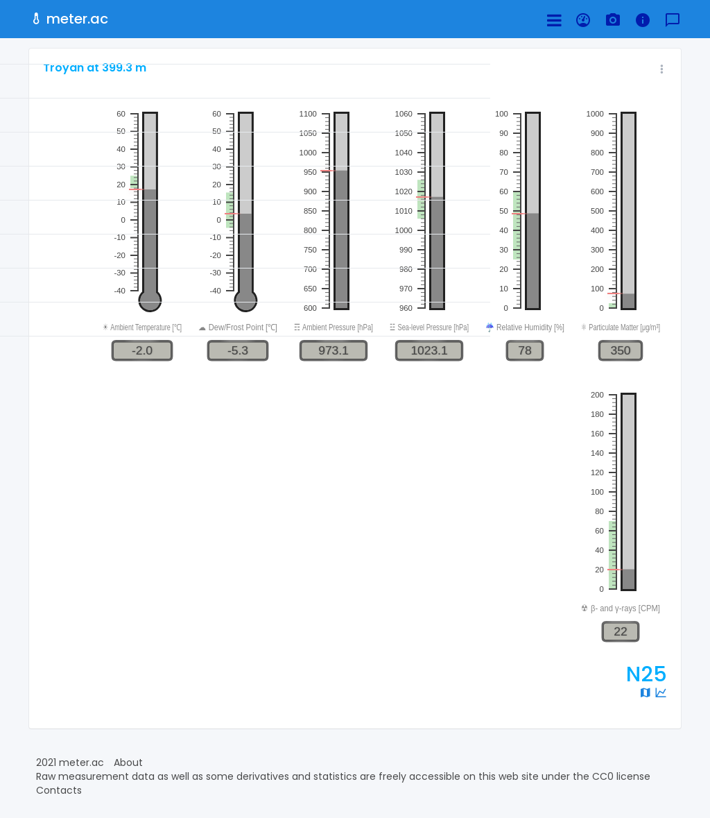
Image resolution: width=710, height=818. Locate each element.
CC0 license (621, 776)
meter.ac (68, 18)
